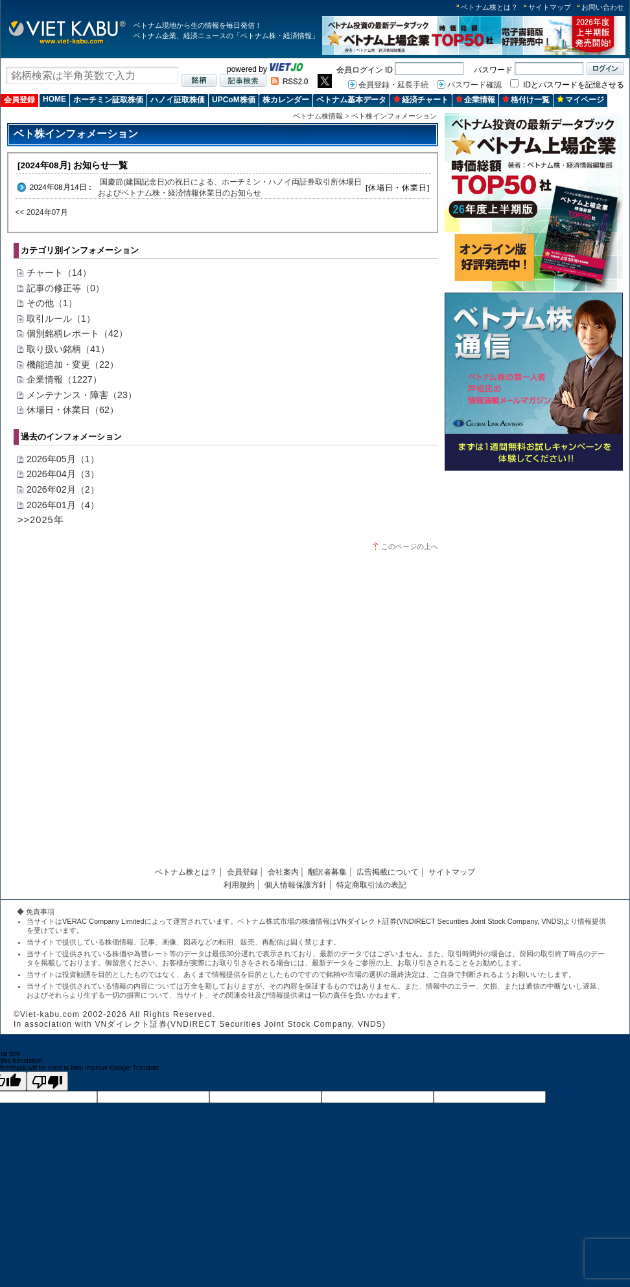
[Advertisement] (534, 566)
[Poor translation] (47, 1081)
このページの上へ (409, 546)
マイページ (580, 99)
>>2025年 (41, 520)
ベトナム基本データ (351, 99)
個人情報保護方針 (295, 885)
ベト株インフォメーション (394, 116)
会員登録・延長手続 (393, 84)
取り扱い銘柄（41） (68, 349)
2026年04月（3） (63, 474)
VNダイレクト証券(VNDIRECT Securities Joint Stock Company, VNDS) (450, 921)
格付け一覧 (526, 99)
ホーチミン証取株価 (108, 99)
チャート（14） (59, 272)
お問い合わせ (602, 7)
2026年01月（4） (63, 505)
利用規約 (239, 885)
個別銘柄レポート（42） (77, 333)
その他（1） (52, 303)
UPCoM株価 (233, 99)
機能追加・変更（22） (73, 364)
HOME (54, 99)
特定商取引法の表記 (371, 885)
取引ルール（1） (61, 318)
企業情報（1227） (64, 379)
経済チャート (421, 99)
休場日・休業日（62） (73, 410)
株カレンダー (285, 99)
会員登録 (19, 99)
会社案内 (283, 872)
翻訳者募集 (327, 872)
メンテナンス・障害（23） (82, 395)
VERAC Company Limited (103, 921)
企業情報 (475, 99)
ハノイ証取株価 (177, 99)
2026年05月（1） (63, 459)
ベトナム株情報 (318, 116)
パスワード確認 (474, 84)
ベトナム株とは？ (489, 7)
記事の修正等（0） (65, 288)
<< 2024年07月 (42, 212)
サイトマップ (549, 7)
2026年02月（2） (63, 489)
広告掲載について (387, 872)
